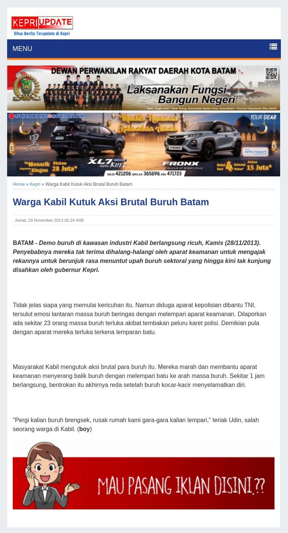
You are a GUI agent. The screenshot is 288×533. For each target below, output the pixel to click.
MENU (22, 48)
